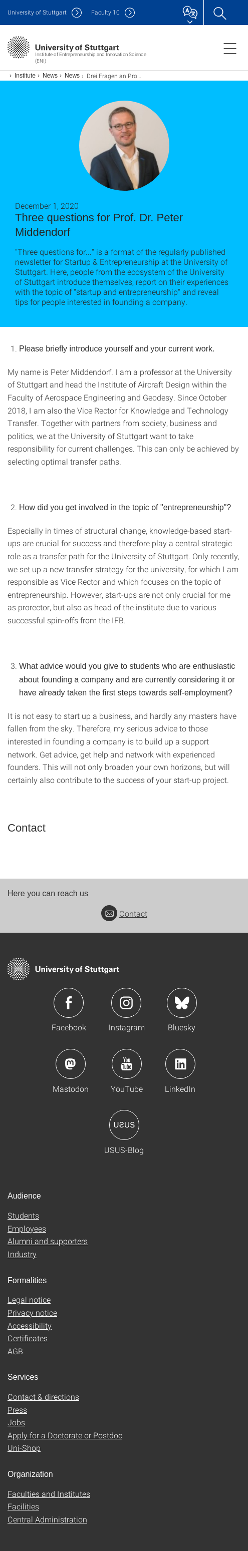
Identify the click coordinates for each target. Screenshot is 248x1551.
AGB (15, 1351)
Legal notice (29, 1299)
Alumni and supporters (48, 1241)
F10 (105, 12)
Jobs (16, 1422)
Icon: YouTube (127, 1064)
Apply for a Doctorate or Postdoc (65, 1435)
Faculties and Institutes (49, 1493)
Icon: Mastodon (71, 1064)
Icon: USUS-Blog (124, 1125)
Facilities (23, 1506)
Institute (25, 75)
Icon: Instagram (126, 1003)
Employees (27, 1228)
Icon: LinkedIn (180, 1064)
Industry (22, 1254)
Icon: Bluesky (182, 1003)
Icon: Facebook (69, 1003)
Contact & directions (43, 1396)
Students (23, 1215)
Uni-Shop (24, 1447)
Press (17, 1409)
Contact (124, 913)
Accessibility (30, 1325)
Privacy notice (32, 1312)
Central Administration (47, 1519)
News (50, 75)
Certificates (28, 1338)
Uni (37, 12)
